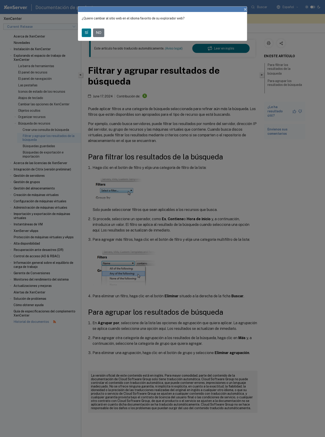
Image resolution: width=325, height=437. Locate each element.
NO (98, 33)
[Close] (245, 9)
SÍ (86, 33)
